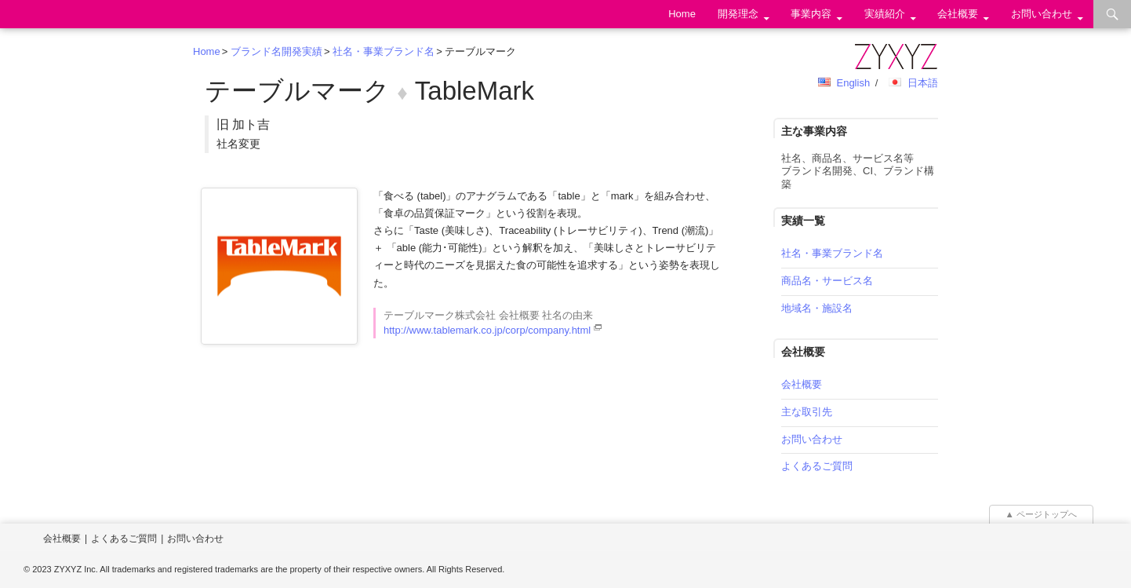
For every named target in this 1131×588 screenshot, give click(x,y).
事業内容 (811, 14)
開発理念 (738, 14)
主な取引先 (806, 412)
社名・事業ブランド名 (384, 51)
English (853, 83)
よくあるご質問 (817, 466)
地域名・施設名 (817, 308)
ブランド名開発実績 (276, 51)
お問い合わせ (1041, 14)
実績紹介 (884, 14)
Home (682, 14)
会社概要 (957, 14)
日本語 (922, 83)
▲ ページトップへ (1042, 514)
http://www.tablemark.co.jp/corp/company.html (487, 330)
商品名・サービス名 (827, 281)
